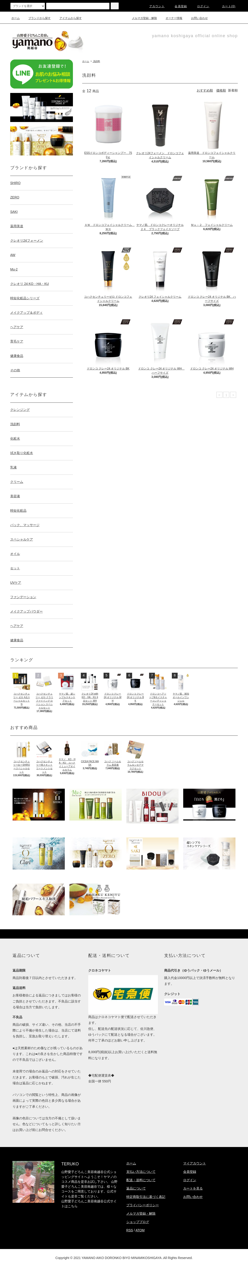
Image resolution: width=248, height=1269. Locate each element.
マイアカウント (194, 1163)
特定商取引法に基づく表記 (145, 1197)
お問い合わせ (197, 18)
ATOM (140, 1230)
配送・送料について (141, 1180)
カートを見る (193, 1188)
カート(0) (225, 6)
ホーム (15, 18)
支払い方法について (141, 1171)
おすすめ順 (205, 90)
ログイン (200, 6)
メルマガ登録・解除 (141, 18)
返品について (136, 1188)
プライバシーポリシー (142, 1205)
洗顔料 (96, 61)
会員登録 (178, 6)
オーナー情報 (171, 18)
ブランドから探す (37, 18)
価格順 (221, 90)
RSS (129, 1230)
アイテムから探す (68, 18)
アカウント (154, 6)
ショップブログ (137, 1222)
